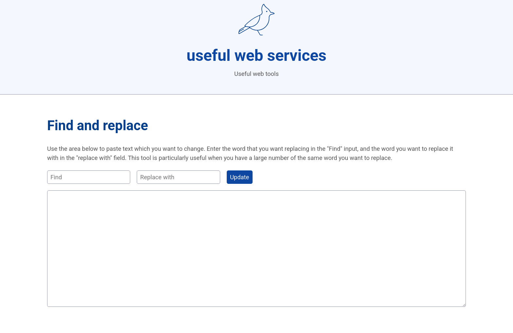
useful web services (256, 55)
